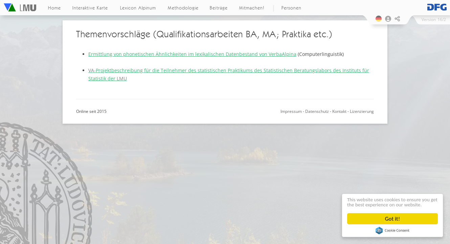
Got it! (392, 218)
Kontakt (339, 111)
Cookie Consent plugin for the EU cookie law (392, 230)
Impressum (291, 111)
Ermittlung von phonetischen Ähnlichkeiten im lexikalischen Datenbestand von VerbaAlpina (192, 54)
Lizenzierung (362, 111)
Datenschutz (317, 111)
